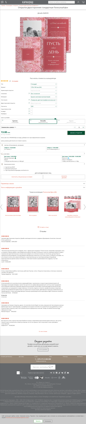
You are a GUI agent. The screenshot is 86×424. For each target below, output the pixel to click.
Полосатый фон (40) (50, 192)
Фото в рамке (33, 205)
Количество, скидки (8, 127)
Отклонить (48, 421)
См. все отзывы (43, 331)
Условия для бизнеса (6, 356)
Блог (50, 356)
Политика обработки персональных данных (43, 408)
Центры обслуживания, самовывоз (43, 145)
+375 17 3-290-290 (37, 387)
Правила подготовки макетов (36, 373)
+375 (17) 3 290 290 (44, 359)
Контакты (80, 356)
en (21, 373)
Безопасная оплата (43, 164)
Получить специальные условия (22, 177)
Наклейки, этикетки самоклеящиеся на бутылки (73, 206)
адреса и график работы (74, 393)
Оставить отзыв (44, 227)
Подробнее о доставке (65, 396)
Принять (38, 421)
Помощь (65, 356)
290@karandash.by (41, 361)
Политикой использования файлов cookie (17, 417)
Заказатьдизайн (64, 176)
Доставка (43, 154)
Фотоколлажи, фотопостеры (13, 205)
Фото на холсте (53, 205)
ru (18, 373)
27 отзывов (15, 81)
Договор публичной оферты (43, 409)
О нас (36, 356)
